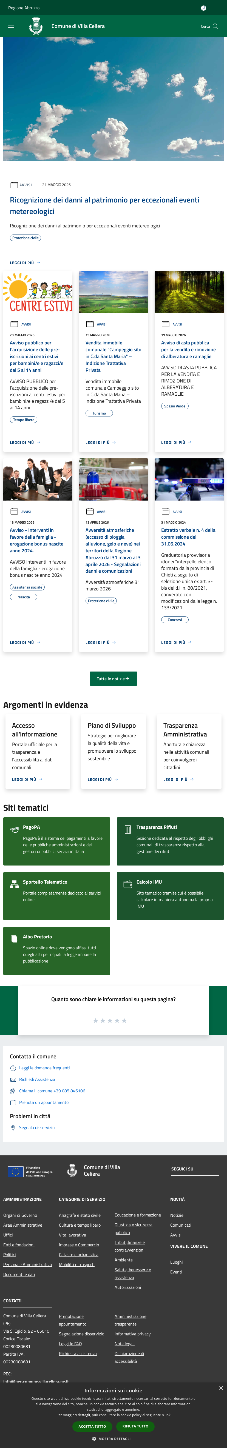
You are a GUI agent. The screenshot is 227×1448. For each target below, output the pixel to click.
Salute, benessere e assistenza (133, 1273)
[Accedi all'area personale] (203, 8)
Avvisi (25, 184)
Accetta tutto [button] (92, 1426)
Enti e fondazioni (19, 1244)
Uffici (8, 1235)
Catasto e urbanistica (78, 1254)
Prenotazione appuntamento (72, 1320)
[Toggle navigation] (11, 25)
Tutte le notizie (113, 678)
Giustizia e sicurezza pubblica (133, 1228)
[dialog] (113, 1415)
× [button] (221, 1388)
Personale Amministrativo (27, 1264)
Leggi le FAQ (70, 1343)
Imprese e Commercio (79, 1244)
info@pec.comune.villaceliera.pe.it (36, 1381)
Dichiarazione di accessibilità (129, 1357)
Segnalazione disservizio (81, 1333)
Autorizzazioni (128, 1287)
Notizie (176, 1215)
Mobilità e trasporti (77, 1264)
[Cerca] (215, 26)
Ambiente (124, 1259)
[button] (113, 1438)
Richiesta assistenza (78, 1353)
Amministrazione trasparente (130, 1320)
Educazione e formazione (138, 1215)
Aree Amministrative (22, 1225)
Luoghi (176, 1262)
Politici (9, 1254)
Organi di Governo (20, 1215)
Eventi (176, 1272)
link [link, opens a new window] (168, 1415)
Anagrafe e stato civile (80, 1215)
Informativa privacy (133, 1333)
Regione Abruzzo (23, 7)
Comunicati (180, 1225)
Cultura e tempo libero (80, 1225)
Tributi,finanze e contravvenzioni (130, 1246)
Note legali (125, 1343)
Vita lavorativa (72, 1235)
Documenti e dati (19, 1274)
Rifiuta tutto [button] (136, 1426)
